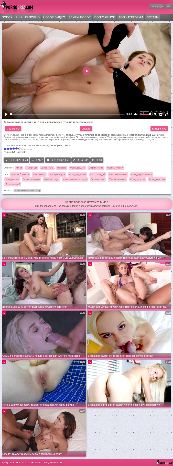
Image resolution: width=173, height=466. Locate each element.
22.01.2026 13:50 (58, 160)
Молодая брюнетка (20, 174)
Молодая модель (157, 179)
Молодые (61, 168)
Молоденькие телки (118, 174)
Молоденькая (39, 174)
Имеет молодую (51, 179)
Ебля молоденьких (117, 179)
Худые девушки (77, 168)
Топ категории (131, 17)
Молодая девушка (77, 174)
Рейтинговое (80, 17)
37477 (37, 160)
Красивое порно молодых (75, 179)
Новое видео (54, 17)
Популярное (104, 17)
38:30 (97, 160)
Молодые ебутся (57, 174)
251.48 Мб (80, 160)
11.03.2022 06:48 (16, 160)
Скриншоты (13, 128)
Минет (19, 168)
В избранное (159, 128)
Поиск (7, 17)
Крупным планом (115, 168)
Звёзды (153, 17)
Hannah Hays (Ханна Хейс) (27, 191)
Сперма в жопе (96, 168)
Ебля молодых (98, 179)
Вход (169, 6)
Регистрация (157, 6)
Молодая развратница (141, 174)
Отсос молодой (97, 174)
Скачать (85, 128)
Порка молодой (12, 184)
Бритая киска (47, 168)
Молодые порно (137, 179)
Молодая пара (12, 179)
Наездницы (31, 168)
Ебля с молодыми (31, 179)
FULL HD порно (28, 17)
